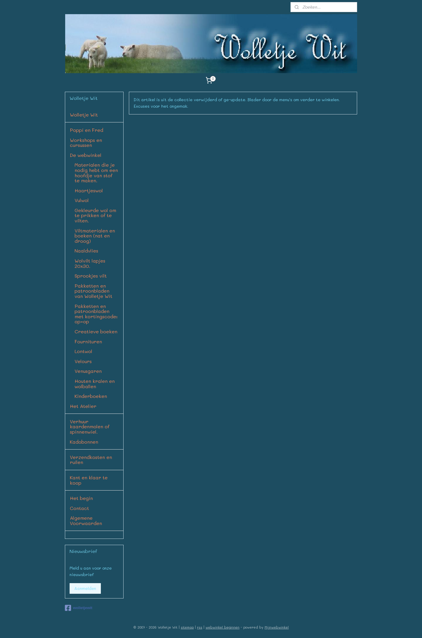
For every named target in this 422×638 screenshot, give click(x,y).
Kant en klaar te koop (89, 480)
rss (199, 627)
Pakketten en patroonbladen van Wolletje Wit (93, 291)
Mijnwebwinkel (277, 627)
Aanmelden (85, 588)
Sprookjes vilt (91, 276)
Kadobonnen (84, 442)
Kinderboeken (91, 396)
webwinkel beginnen (222, 627)
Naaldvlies (86, 250)
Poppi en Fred (86, 130)
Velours (83, 361)
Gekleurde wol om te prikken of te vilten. (95, 215)
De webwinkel (85, 155)
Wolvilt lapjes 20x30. (90, 263)
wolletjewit (78, 607)
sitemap (187, 627)
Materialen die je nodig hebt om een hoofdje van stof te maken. (96, 172)
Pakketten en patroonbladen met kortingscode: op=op (96, 314)
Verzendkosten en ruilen (91, 459)
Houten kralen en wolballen (95, 383)
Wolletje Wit (84, 114)
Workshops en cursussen (86, 142)
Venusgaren (88, 371)
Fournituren (88, 341)
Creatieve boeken (96, 331)
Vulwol (82, 200)
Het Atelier (83, 406)
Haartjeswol (89, 190)
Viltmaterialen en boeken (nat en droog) (95, 235)
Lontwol (83, 351)
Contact (79, 508)
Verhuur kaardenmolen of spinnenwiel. (89, 426)
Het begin (81, 498)
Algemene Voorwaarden (86, 520)
